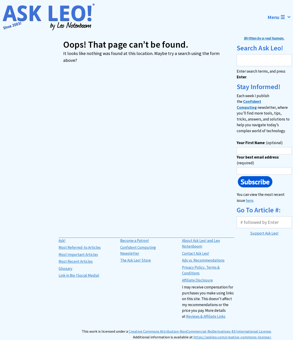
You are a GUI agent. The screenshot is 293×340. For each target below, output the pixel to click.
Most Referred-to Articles (80, 247)
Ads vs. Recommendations (203, 260)
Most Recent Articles (76, 261)
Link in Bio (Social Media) (79, 275)
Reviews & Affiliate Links (205, 316)
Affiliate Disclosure (197, 280)
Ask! (62, 240)
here (249, 200)
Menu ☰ (280, 17)
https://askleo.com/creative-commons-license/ (232, 337)
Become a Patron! (134, 240)
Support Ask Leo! (264, 233)
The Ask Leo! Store (135, 260)
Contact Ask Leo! (195, 253)
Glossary (65, 268)
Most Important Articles (78, 254)
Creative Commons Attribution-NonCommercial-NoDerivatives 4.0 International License (200, 331)
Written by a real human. (264, 38)
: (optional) (260, 142)
